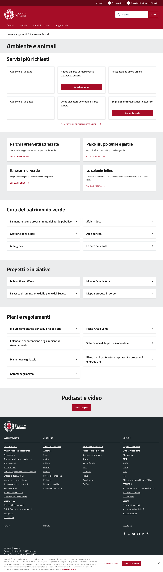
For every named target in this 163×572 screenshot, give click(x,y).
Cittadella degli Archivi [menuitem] (14, 475)
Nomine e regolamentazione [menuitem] (16, 479)
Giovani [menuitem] (46, 467)
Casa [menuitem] (45, 454)
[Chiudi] (159, 563)
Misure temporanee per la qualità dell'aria (35, 328)
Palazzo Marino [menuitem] (10, 446)
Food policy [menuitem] (8, 513)
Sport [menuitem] (85, 467)
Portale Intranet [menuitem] (130, 513)
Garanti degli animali (22, 374)
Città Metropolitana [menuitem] (131, 450)
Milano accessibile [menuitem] (51, 484)
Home (10, 34)
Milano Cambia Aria (98, 281)
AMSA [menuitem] (125, 463)
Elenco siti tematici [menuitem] (131, 505)
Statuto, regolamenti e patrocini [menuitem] (18, 459)
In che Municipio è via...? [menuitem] (133, 509)
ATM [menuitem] (125, 459)
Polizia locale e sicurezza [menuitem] (93, 450)
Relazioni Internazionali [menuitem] (14, 505)
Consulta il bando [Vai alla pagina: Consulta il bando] (81, 86)
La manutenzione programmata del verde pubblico (41, 221)
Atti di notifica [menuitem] (10, 467)
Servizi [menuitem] (10, 25)
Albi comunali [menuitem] (10, 463)
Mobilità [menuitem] (47, 479)
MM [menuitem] (124, 475)
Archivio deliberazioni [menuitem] (13, 492)
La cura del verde (96, 246)
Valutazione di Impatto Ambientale (107, 343)
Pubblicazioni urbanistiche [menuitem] (15, 496)
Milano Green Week (22, 281)
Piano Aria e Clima (97, 328)
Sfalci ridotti (93, 221)
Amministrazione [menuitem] (41, 25)
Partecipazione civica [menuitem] (52, 488)
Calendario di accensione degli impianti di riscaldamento (35, 343)
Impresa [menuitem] (46, 471)
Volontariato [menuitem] (88, 479)
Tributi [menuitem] (85, 475)
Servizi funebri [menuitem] (89, 463)
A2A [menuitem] (125, 471)
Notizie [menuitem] (23, 25)
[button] (101, 3)
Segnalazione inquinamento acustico (132, 102)
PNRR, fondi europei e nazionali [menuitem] (18, 509)
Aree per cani (94, 233)
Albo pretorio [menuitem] (9, 454)
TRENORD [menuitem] (127, 484)
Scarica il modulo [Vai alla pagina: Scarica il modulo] (132, 113)
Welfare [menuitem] (86, 484)
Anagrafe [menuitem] (47, 450)
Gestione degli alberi (22, 233)
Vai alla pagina (81, 407)
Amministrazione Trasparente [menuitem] (17, 450)
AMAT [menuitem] (125, 467)
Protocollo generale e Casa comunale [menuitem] (20, 471)
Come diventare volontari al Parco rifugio (79, 103)
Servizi (7, 525)
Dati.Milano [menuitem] (9, 517)
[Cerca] (153, 14)
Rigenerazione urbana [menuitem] (92, 454)
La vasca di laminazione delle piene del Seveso (38, 293)
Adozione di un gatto (21, 102)
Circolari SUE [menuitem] (9, 500)
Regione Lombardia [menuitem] (131, 446)
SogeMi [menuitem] (126, 500)
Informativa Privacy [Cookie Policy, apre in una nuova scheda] (69, 569)
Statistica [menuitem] (87, 471)
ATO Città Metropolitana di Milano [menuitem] (138, 479)
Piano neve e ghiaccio (23, 359)
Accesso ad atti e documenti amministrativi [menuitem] (16, 486)
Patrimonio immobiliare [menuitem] (93, 446)
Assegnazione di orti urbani (127, 72)
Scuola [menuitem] (85, 459)
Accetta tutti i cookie (131, 563)
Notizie (46, 525)
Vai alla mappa (17, 156)
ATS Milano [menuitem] (128, 454)
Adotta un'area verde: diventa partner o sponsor (77, 73)
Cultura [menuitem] (46, 459)
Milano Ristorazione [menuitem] (131, 492)
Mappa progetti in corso (101, 293)
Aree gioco (16, 246)
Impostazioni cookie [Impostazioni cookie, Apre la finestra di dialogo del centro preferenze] (111, 563)
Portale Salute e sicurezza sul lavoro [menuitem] (139, 488)
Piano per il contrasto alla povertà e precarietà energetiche (114, 359)
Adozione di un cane (21, 72)
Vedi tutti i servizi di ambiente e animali (79, 124)
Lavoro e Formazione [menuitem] (52, 475)
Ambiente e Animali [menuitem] (52, 446)
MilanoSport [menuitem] (128, 496)
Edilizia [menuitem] (46, 463)
